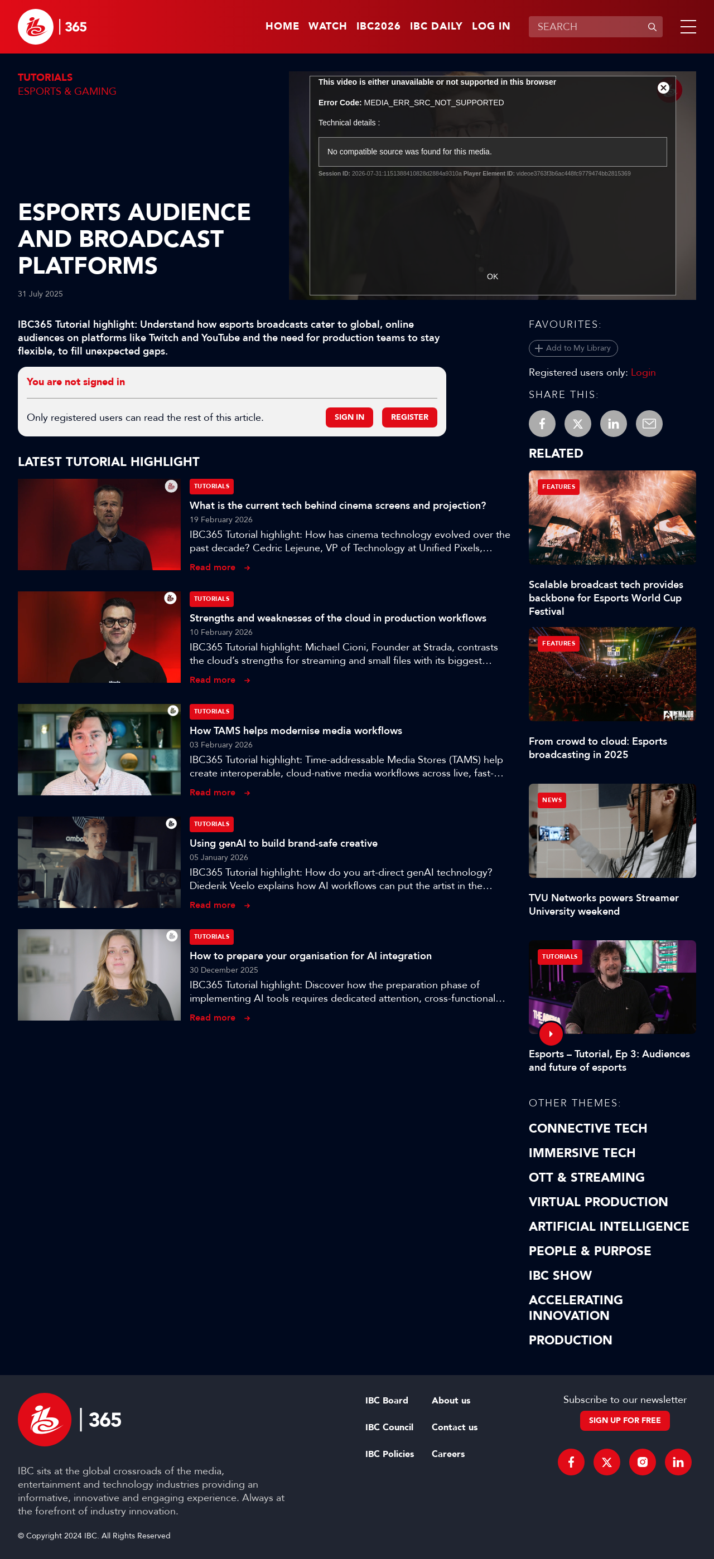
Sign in (349, 417)
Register (409, 417)
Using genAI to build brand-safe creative (284, 843)
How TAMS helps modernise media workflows (296, 730)
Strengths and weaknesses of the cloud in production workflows (338, 618)
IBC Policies (389, 1454)
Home (283, 26)
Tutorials (45, 78)
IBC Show (560, 1275)
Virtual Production (598, 1202)
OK (492, 276)
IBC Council (389, 1427)
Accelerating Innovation (576, 1308)
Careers (448, 1454)
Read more (212, 567)
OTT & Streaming (587, 1177)
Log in (491, 26)
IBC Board (386, 1401)
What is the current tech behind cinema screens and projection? (338, 505)
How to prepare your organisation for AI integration (311, 956)
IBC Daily (436, 26)
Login (643, 372)
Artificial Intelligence (609, 1226)
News (552, 800)
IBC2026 (378, 26)
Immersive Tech (582, 1153)
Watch (328, 26)
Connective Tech (588, 1128)
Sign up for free (625, 1420)
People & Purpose (590, 1251)
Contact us (454, 1427)
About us (451, 1401)
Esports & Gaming (67, 91)
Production (570, 1340)
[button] (686, 26)
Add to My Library (578, 348)
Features (558, 487)
